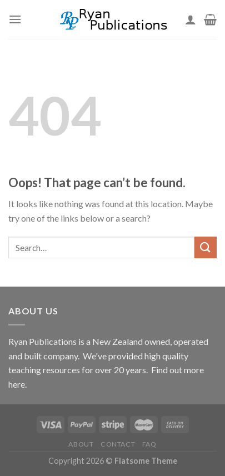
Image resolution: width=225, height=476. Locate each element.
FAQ (149, 444)
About (80, 444)
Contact (118, 444)
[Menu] (15, 19)
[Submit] (205, 247)
